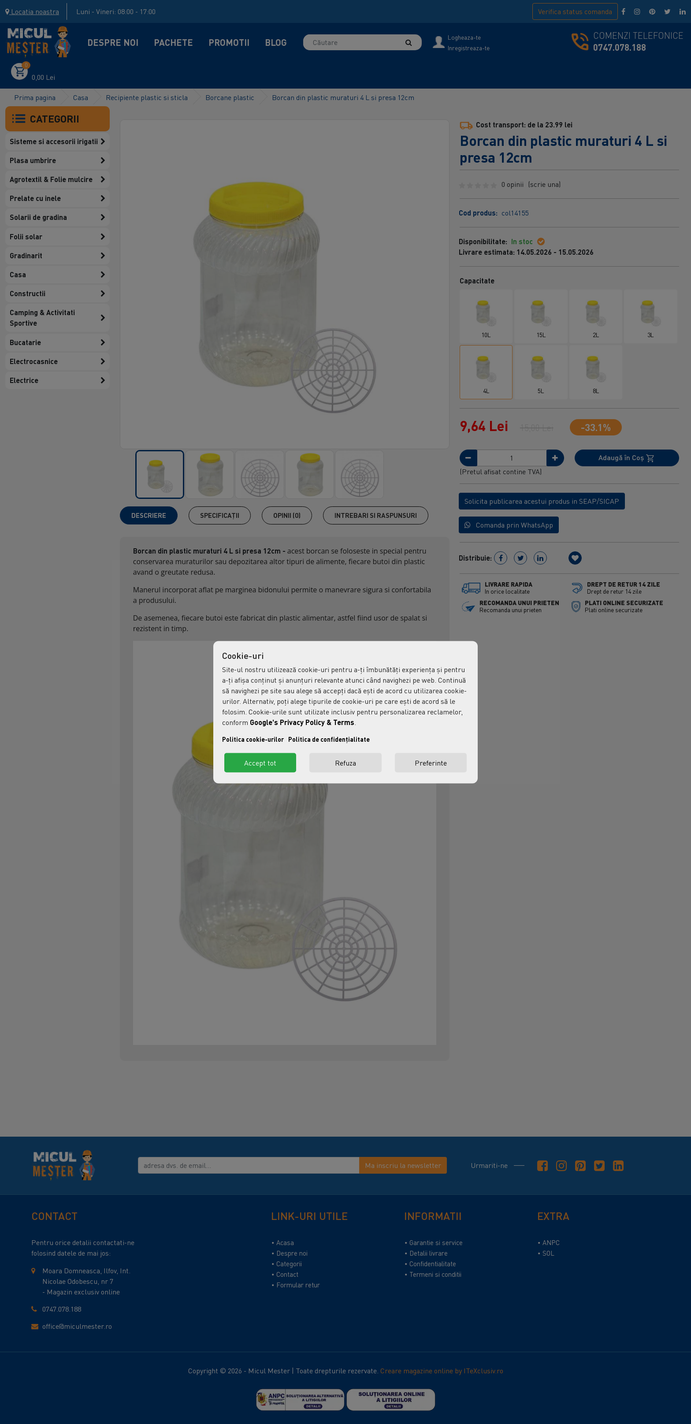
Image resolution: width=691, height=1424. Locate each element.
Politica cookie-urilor (253, 739)
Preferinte (431, 762)
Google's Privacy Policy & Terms (302, 722)
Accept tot (260, 762)
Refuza (345, 762)
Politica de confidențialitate (329, 739)
